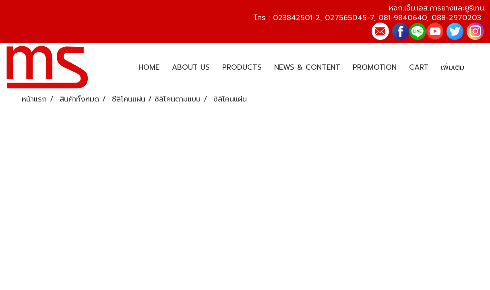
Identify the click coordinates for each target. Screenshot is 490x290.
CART (418, 67)
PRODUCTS (242, 67)
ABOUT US (191, 67)
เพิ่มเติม (452, 67)
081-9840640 (402, 17)
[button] (477, 67)
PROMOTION (375, 67)
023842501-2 (296, 17)
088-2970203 (456, 17)
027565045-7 (349, 17)
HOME (149, 67)
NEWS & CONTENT (307, 67)
